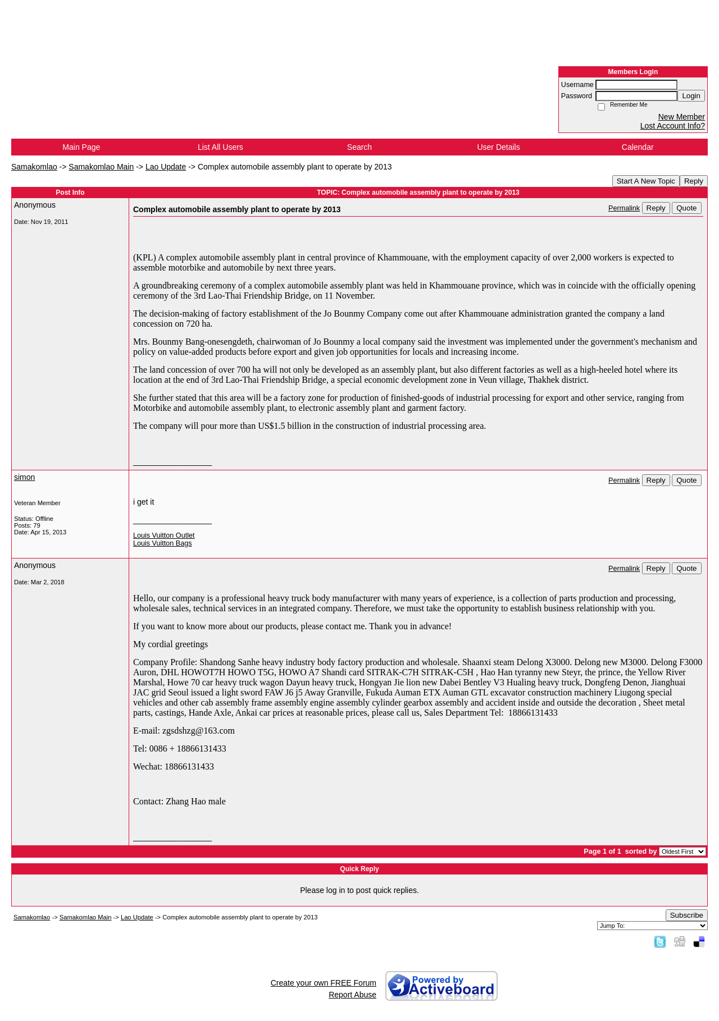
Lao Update (165, 166)
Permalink (624, 208)
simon (24, 477)
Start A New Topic (646, 181)
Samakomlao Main (101, 166)
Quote (686, 208)
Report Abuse (352, 994)
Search (359, 147)
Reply (693, 181)
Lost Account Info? (672, 125)
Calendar (638, 147)
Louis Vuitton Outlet (163, 535)
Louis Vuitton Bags (162, 543)
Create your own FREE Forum (323, 982)
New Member (681, 116)
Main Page (81, 147)
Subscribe (686, 915)
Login (691, 95)
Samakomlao (34, 166)
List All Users (220, 147)
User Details (498, 147)
